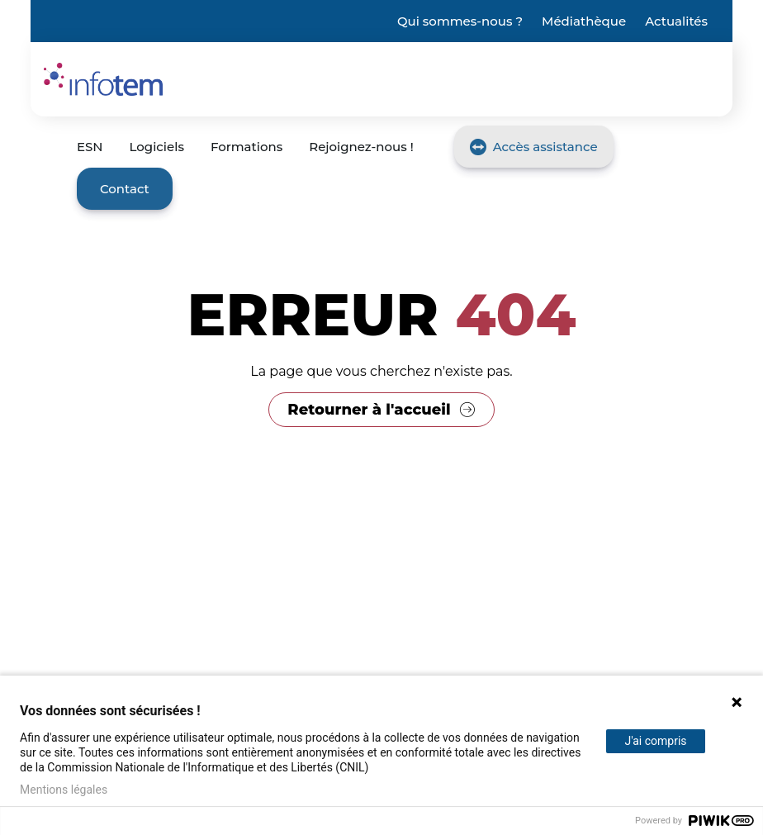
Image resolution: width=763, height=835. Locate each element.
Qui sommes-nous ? (460, 21)
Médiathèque (584, 21)
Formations (246, 146)
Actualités (676, 21)
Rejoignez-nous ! (361, 146)
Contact (124, 189)
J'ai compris (655, 740)
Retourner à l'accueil (368, 410)
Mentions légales (63, 789)
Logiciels (157, 146)
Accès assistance (545, 146)
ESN (90, 146)
